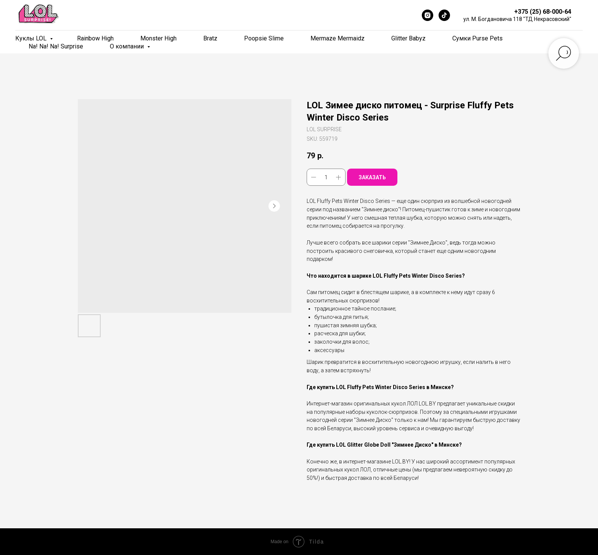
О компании (127, 46)
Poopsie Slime (264, 38)
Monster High (158, 38)
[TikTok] (444, 15)
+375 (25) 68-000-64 (542, 11)
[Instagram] (427, 15)
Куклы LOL (31, 38)
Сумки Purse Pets (477, 38)
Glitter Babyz (408, 38)
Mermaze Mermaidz (337, 38)
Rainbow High (95, 38)
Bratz (210, 38)
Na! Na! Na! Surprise (56, 46)
